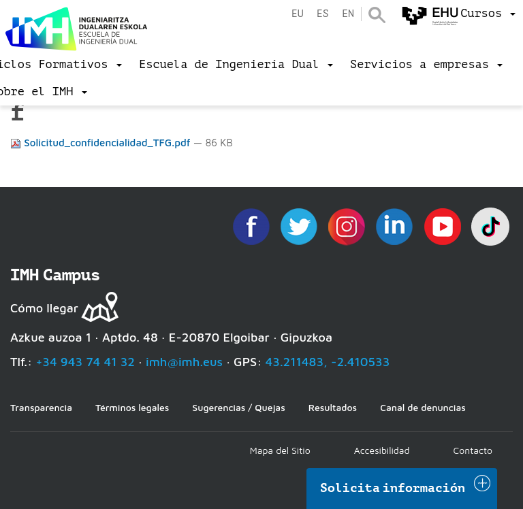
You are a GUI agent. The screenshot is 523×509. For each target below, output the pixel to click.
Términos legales (132, 407)
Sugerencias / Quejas (238, 407)
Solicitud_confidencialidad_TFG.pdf (101, 142)
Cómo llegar (44, 308)
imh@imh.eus (184, 362)
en (348, 14)
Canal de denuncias (423, 407)
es (323, 14)
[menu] (488, 13)
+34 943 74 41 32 (85, 362)
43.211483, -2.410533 (328, 362)
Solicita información (393, 488)
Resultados (332, 407)
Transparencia (41, 407)
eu (297, 14)
